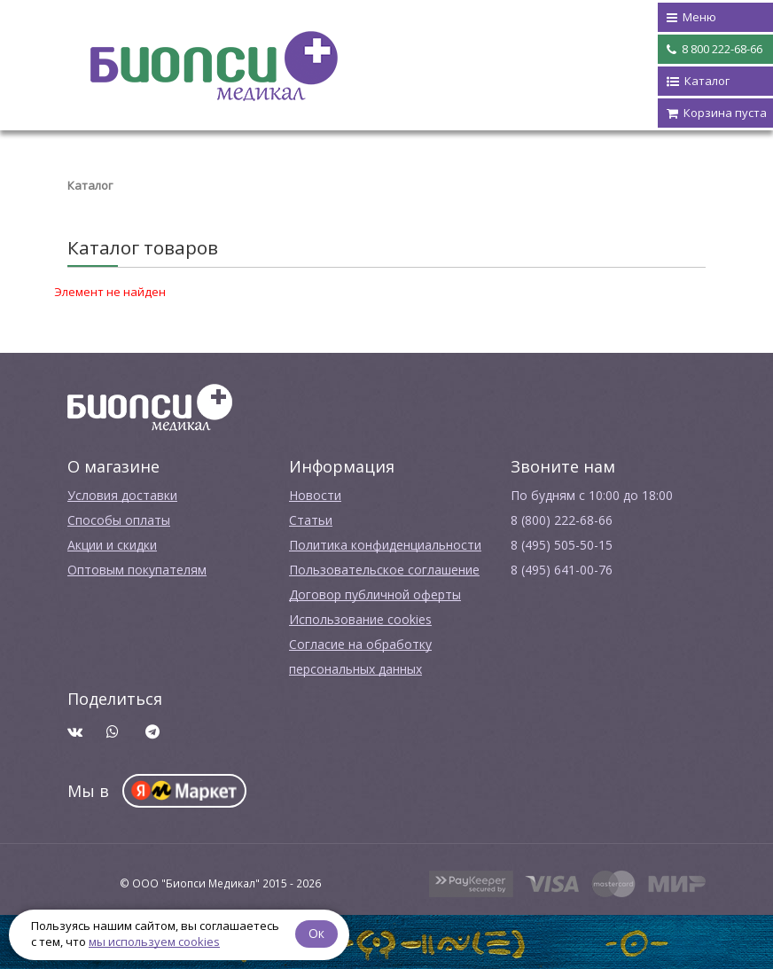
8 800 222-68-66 (714, 49)
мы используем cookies (154, 941)
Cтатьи (310, 520)
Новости (315, 495)
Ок (316, 933)
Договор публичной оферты (375, 594)
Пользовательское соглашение (384, 569)
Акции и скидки (112, 544)
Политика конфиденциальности (385, 544)
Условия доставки (122, 495)
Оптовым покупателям (137, 569)
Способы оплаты (118, 520)
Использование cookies (360, 619)
